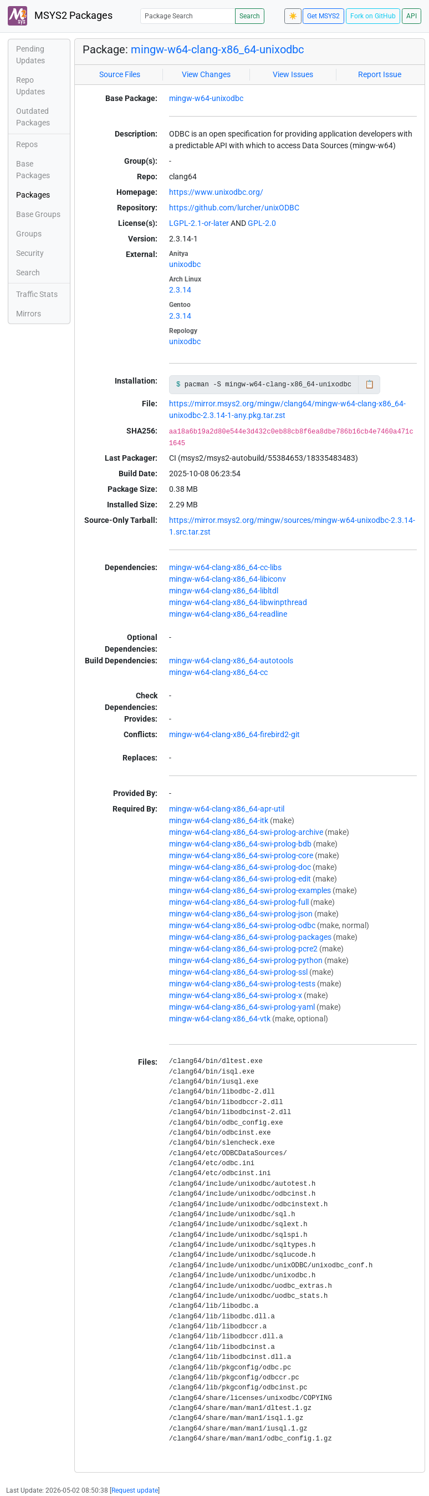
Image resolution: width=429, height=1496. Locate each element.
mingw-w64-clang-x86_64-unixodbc (217, 49)
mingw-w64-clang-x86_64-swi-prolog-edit (240, 878)
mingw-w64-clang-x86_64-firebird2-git (234, 734)
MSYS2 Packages (60, 16)
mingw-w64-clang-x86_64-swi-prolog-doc (240, 867)
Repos (27, 144)
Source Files (119, 74)
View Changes (206, 74)
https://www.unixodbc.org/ (216, 192)
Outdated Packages (33, 117)
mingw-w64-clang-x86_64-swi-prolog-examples (250, 890)
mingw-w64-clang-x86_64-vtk (219, 1018)
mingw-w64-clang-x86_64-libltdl (223, 590)
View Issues (293, 74)
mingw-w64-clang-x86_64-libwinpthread (238, 602)
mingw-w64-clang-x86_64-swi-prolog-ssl (238, 972)
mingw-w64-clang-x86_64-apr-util (226, 808)
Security (30, 253)
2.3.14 (180, 289)
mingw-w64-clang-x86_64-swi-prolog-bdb (240, 843)
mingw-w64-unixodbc (206, 98)
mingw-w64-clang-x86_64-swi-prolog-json (241, 913)
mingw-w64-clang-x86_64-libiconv (227, 579)
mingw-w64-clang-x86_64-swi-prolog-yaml (242, 1007)
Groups (29, 233)
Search (249, 16)
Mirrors (28, 313)
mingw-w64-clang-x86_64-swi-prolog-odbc (242, 925)
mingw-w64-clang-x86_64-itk (218, 820)
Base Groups (38, 214)
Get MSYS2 (323, 16)
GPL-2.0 (262, 223)
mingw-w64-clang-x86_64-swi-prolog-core (241, 855)
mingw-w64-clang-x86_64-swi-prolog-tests (242, 983)
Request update (134, 1490)
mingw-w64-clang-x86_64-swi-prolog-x (235, 995)
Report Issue (379, 74)
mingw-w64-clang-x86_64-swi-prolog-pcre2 (243, 948)
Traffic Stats (37, 294)
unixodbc (185, 264)
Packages (33, 194)
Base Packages (33, 169)
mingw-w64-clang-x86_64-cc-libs (225, 567)
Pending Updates (30, 54)
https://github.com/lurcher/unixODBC (234, 207)
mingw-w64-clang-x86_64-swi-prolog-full (239, 902)
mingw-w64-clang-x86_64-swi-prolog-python (246, 960)
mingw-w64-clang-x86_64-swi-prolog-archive (246, 832)
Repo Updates (30, 85)
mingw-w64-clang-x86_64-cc (218, 672)
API (411, 16)
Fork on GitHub (373, 16)
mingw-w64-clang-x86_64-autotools (231, 660)
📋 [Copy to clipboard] (369, 384)
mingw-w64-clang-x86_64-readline (228, 614)
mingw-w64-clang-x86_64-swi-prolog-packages (250, 937)
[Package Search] (188, 15)
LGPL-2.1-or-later (199, 223)
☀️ (293, 16)
